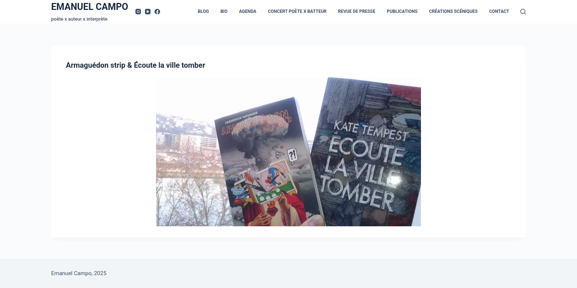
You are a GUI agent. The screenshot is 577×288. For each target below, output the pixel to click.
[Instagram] (138, 11)
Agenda (247, 11)
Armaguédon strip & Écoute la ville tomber (135, 65)
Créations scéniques (453, 11)
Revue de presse (356, 11)
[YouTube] (148, 11)
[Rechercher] (523, 11)
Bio (223, 11)
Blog (203, 11)
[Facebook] (157, 11)
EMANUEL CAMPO (89, 6)
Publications (402, 11)
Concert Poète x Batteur (297, 11)
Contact (499, 11)
